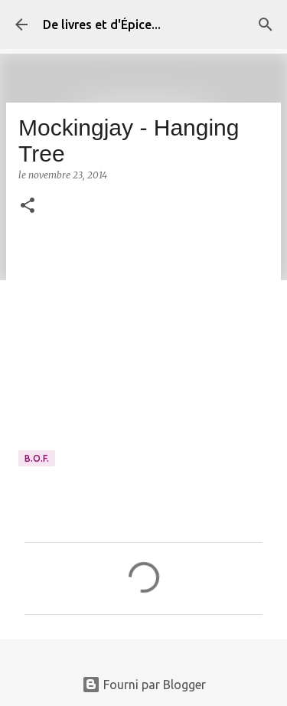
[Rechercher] (265, 24)
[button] (27, 206)
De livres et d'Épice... (102, 24)
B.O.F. (36, 458)
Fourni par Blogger (144, 684)
